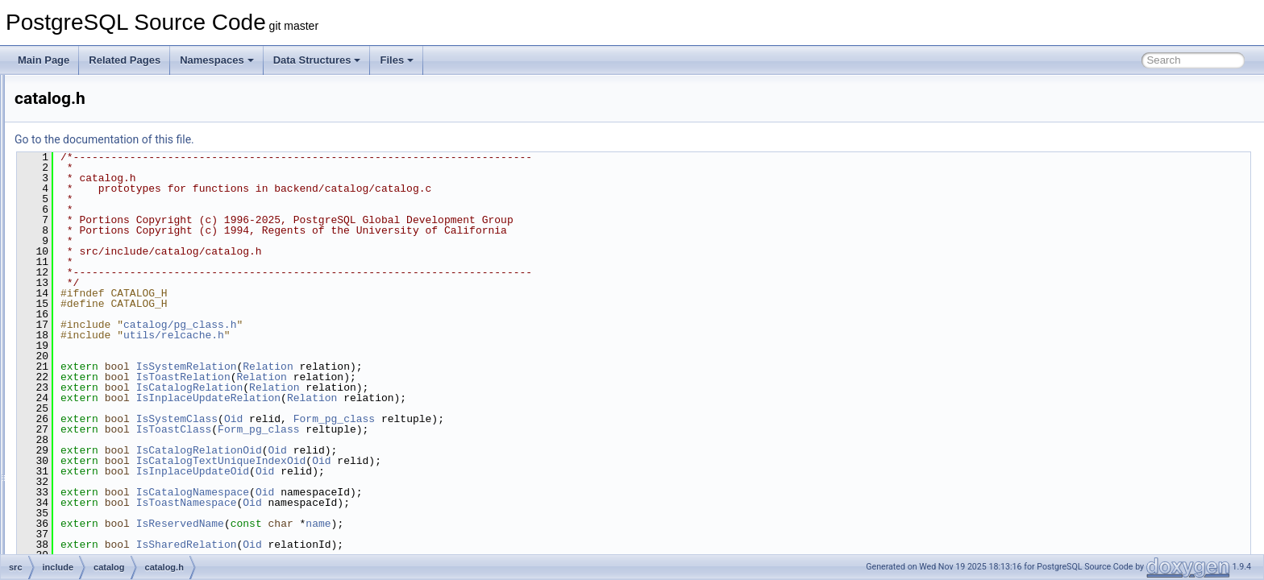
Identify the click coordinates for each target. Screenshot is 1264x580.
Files (397, 60)
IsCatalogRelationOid (401, 450)
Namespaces (217, 60)
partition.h (113, 499)
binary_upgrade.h (129, 304)
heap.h (107, 393)
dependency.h (122, 357)
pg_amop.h (116, 552)
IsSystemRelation (388, 366)
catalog (94, 286)
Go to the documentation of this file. (306, 139)
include (81, 198)
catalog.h (111, 322)
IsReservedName (382, 523)
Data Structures (317, 60)
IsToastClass (376, 429)
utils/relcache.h (375, 335)
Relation (469, 366)
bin (72, 145)
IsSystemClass (378, 419)
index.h (107, 410)
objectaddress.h (126, 481)
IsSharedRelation (388, 544)
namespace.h (121, 446)
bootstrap (99, 269)
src (59, 109)
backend (84, 127)
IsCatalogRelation (391, 387)
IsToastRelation (385, 377)
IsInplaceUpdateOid (394, 471)
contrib (67, 91)
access (94, 216)
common (84, 162)
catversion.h (118, 340)
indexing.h (114, 428)
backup (94, 251)
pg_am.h (111, 535)
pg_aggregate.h (126, 517)
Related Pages (124, 60)
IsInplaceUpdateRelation (410, 398)
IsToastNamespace (388, 502)
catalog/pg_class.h (381, 324)
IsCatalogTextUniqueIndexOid (423, 461)
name (519, 523)
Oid (435, 419)
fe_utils (81, 180)
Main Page (43, 60)
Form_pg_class (535, 419)
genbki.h (110, 375)
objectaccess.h (124, 464)
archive (94, 233)
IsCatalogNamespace (394, 492)
